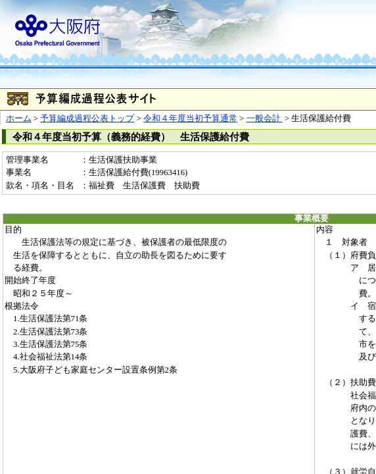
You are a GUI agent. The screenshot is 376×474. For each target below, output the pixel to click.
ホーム (19, 118)
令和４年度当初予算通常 (190, 118)
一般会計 (265, 118)
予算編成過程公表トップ (87, 118)
